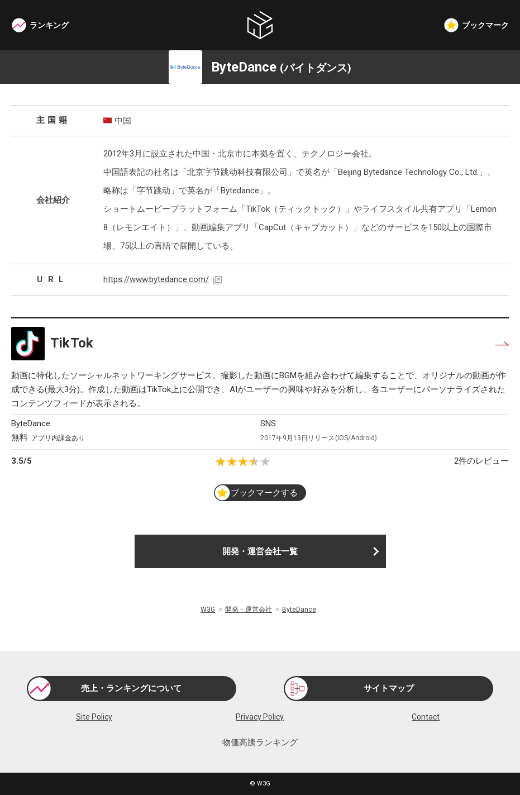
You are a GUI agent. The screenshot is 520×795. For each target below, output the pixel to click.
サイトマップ (389, 688)
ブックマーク (485, 25)
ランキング (49, 25)
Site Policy (94, 716)
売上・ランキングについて (131, 688)
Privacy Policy (260, 716)
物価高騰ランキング (260, 743)
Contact (426, 716)
